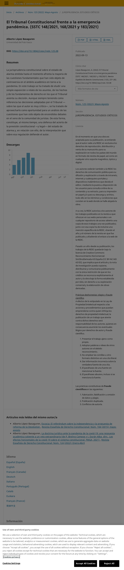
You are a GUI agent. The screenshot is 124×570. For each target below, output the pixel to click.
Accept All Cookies (85, 563)
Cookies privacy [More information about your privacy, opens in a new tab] (11, 556)
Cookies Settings (11, 563)
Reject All (109, 563)
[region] (62, 547)
